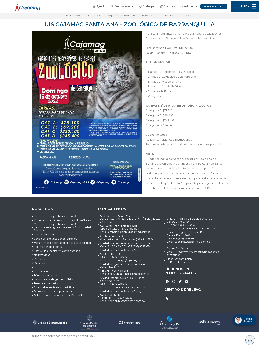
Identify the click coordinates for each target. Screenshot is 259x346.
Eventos (147, 16)
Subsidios (94, 16)
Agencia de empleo (121, 16)
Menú (245, 6)
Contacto (187, 16)
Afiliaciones (73, 16)
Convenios (167, 16)
